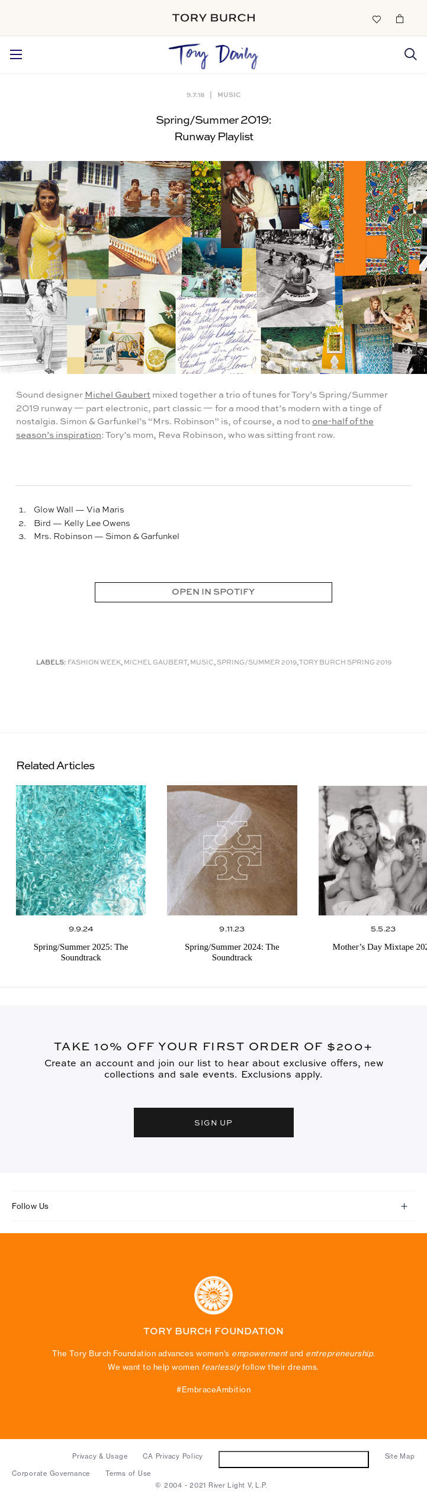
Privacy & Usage (99, 1456)
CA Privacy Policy (173, 1456)
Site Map (400, 1456)
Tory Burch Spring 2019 (345, 663)
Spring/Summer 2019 (257, 663)
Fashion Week (94, 663)
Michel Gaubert (117, 395)
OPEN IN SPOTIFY (213, 592)
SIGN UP (213, 1122)
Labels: (51, 663)
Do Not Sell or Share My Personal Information (294, 1459)
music (202, 663)
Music (228, 94)
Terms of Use (128, 1473)
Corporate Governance (51, 1473)
